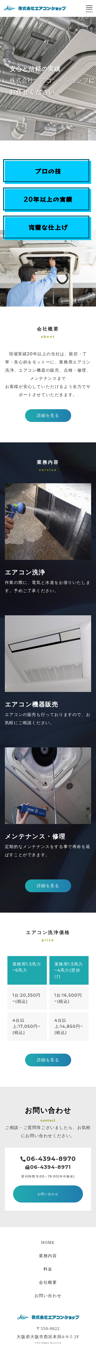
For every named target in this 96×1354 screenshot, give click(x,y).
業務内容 (48, 1256)
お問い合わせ (48, 1295)
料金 (48, 1269)
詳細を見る (48, 415)
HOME (48, 1242)
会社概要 (48, 1282)
